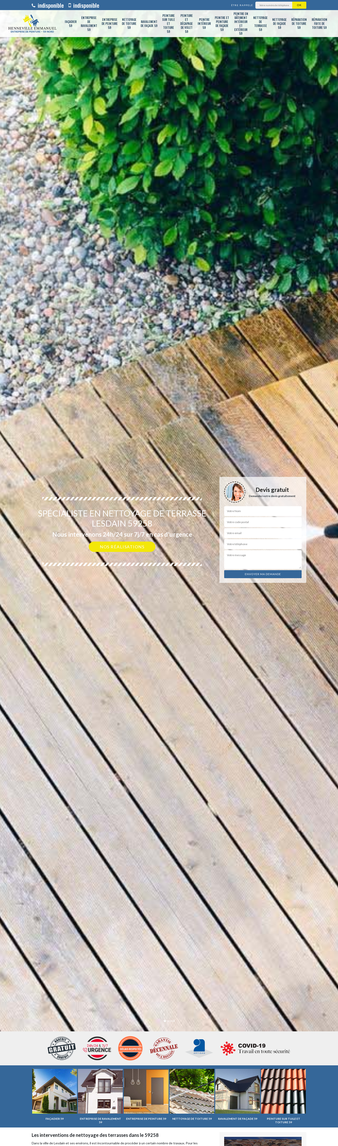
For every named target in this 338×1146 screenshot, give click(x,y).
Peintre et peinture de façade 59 (222, 23)
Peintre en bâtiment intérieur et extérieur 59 (241, 23)
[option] (169, 573)
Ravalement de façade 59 (149, 23)
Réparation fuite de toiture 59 (319, 23)
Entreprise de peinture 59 (110, 23)
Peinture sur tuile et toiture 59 (168, 23)
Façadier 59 (71, 23)
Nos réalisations (122, 546)
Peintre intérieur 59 (204, 23)
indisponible (48, 5)
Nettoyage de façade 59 (279, 23)
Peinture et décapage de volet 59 (186, 23)
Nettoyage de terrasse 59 (260, 23)
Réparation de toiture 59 (299, 23)
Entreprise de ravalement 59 (89, 23)
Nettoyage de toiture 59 (129, 23)
